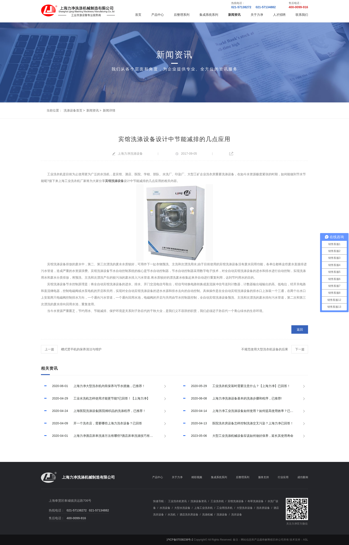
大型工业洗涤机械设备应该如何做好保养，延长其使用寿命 (236, 435)
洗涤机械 (207, 514)
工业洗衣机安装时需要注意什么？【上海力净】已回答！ (235, 386)
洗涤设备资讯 (199, 501)
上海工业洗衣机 (203, 507)
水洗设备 (165, 507)
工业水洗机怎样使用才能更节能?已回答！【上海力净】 (95, 398)
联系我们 (302, 14)
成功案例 (302, 477)
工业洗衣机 (217, 501)
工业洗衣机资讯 (177, 501)
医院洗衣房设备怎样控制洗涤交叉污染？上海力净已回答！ (236, 423)
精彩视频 (196, 477)
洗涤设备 (222, 514)
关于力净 (257, 14)
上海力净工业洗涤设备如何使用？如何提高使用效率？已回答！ (240, 411)
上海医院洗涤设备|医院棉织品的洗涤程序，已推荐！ (93, 411)
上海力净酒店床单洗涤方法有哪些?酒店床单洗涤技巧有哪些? (99, 435)
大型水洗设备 (182, 507)
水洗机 (172, 514)
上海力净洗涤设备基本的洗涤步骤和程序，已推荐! (231, 398)
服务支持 (263, 477)
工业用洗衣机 (225, 507)
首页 (138, 14)
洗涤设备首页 (73, 110)
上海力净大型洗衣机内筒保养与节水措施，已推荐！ (93, 386)
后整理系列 (181, 14)
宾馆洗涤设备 (236, 501)
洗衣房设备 (263, 507)
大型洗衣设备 (245, 507)
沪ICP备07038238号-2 (179, 539)
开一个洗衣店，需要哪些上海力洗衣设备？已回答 (91, 423)
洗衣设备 (236, 514)
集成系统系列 (208, 14)
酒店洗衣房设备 (189, 514)
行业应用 (283, 477)
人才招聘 (279, 14)
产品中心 (157, 14)
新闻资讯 (234, 14)
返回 (300, 329)
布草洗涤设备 (256, 501)
